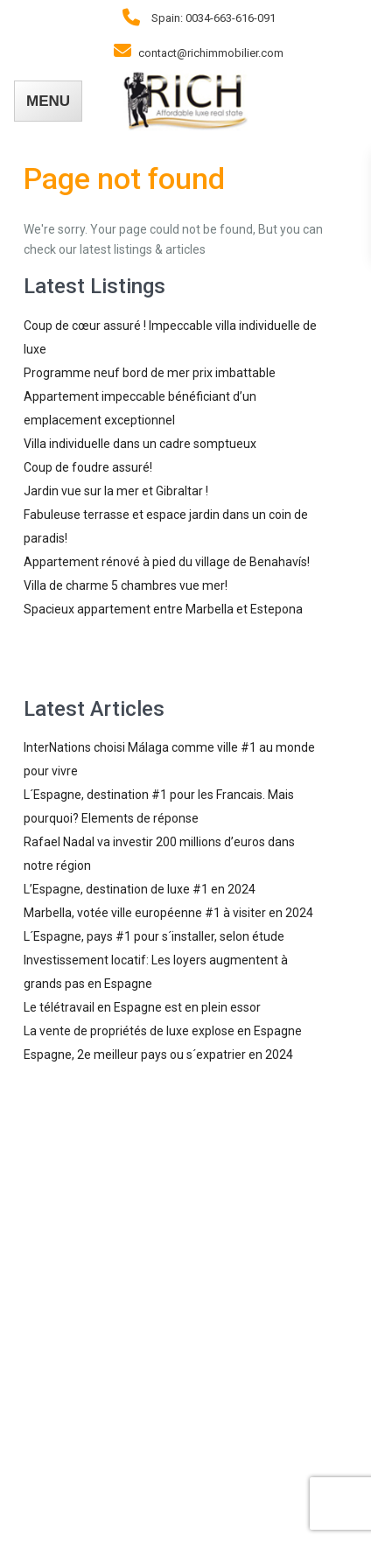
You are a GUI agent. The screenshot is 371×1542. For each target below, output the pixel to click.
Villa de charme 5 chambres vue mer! (126, 585)
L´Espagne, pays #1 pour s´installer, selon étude (154, 936)
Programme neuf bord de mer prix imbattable (150, 373)
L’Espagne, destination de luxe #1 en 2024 (140, 889)
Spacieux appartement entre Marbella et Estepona (163, 609)
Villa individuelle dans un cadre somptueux (140, 444)
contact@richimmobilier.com (211, 53)
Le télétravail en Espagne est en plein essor (142, 1007)
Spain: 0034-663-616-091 (213, 18)
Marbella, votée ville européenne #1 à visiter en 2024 (168, 913)
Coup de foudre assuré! (88, 467)
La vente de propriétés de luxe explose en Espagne (163, 1031)
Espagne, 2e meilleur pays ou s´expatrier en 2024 (158, 1055)
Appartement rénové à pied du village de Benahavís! (167, 562)
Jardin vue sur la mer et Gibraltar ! (116, 491)
